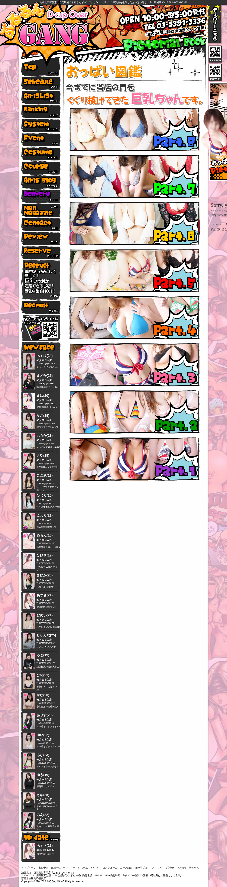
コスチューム (110, 867)
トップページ (28, 867)
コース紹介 (126, 867)
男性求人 (194, 867)
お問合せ (169, 867)
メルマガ (157, 867)
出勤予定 (43, 867)
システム (83, 867)
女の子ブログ (142, 867)
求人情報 (181, 867)
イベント (95, 867)
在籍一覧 (56, 867)
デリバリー (69, 867)
